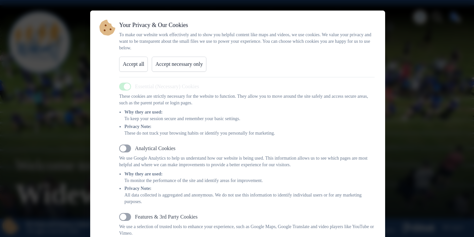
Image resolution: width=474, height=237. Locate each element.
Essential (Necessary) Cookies (167, 86)
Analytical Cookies (155, 148)
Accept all (133, 64)
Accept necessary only (179, 64)
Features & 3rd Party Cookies (166, 217)
